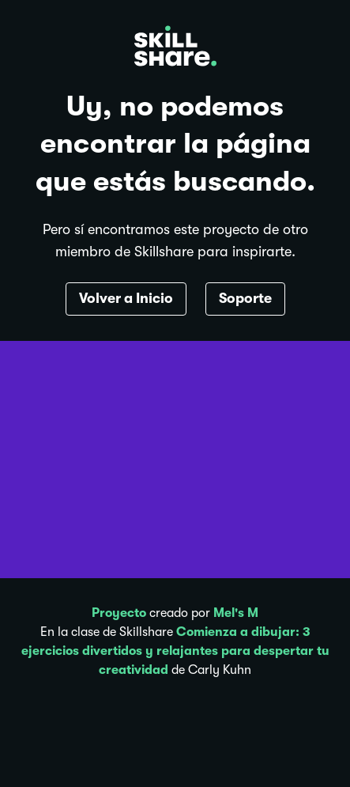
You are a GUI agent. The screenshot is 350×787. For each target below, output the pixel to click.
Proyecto (119, 613)
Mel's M (235, 613)
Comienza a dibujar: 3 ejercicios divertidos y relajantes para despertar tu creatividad (175, 651)
